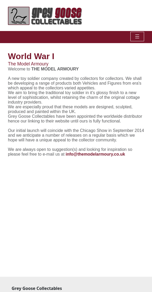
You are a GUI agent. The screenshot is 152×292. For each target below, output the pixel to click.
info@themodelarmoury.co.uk (95, 154)
